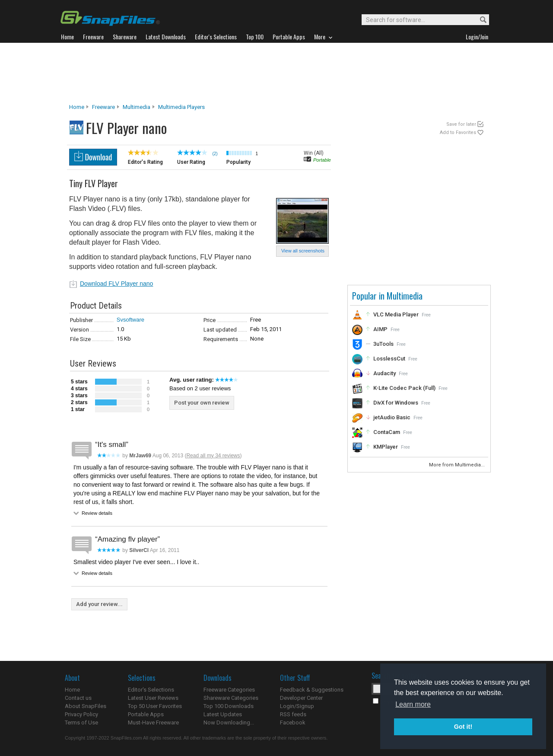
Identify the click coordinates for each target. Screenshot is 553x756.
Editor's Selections (151, 689)
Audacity (384, 373)
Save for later (461, 124)
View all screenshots (302, 250)
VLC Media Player (396, 314)
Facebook (292, 722)
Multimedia (136, 107)
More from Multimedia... (457, 465)
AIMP (380, 329)
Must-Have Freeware (153, 722)
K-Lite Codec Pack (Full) (404, 388)
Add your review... (99, 604)
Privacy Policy (81, 714)
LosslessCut (389, 358)
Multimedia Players (181, 107)
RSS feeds (293, 714)
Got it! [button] (463, 726)
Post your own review (201, 402)
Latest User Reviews (153, 698)
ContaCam (386, 432)
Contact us (78, 698)
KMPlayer (385, 446)
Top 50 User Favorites (155, 706)
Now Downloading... (228, 722)
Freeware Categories (229, 689)
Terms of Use (81, 722)
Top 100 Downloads (228, 706)
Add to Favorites (458, 132)
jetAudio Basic (391, 417)
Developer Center (301, 698)
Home (76, 107)
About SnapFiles (85, 706)
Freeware (103, 107)
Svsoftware (130, 319)
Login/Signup (297, 706)
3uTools (383, 344)
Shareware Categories (230, 698)
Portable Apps (146, 714)
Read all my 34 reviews (213, 456)
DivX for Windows (395, 402)
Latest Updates (222, 714)
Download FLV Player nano (116, 283)
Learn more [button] (413, 704)
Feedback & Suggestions (311, 689)
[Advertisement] (276, 73)
